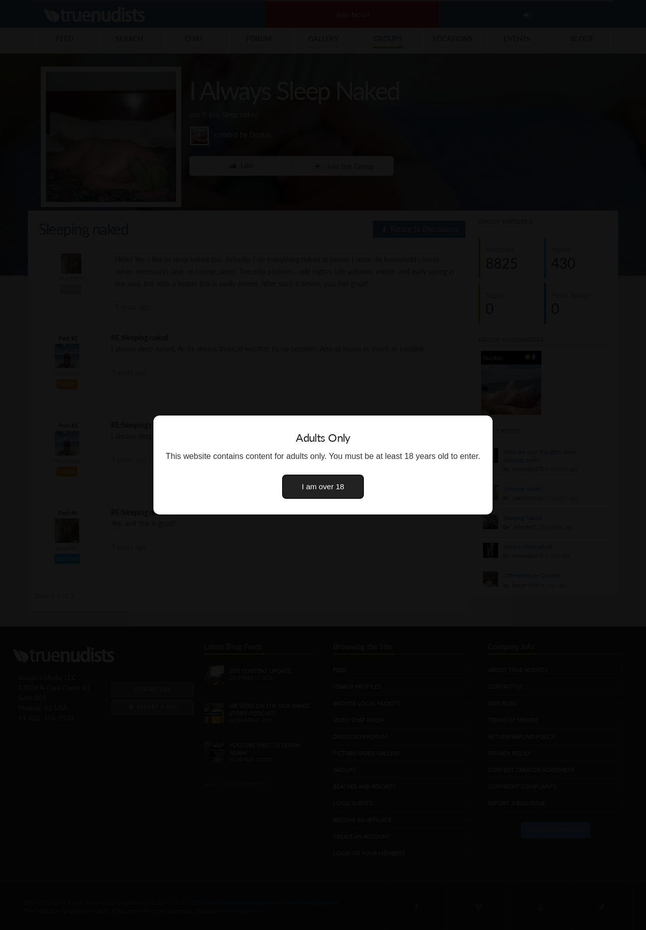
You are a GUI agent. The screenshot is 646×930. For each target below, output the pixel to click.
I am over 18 (323, 486)
